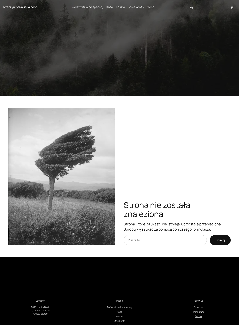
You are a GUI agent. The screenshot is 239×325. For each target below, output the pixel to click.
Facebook (199, 307)
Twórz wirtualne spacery (86, 7)
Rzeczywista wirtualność (20, 7)
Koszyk (120, 7)
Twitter (198, 316)
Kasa (109, 7)
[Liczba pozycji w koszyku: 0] (232, 7)
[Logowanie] (191, 7)
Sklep (151, 7)
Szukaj (220, 240)
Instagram (198, 311)
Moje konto (136, 7)
